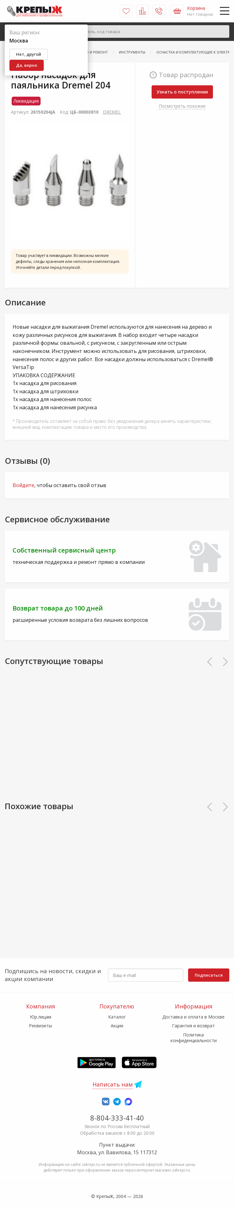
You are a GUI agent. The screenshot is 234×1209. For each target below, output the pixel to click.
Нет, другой (28, 54)
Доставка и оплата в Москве (193, 1017)
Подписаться (209, 975)
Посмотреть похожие (182, 106)
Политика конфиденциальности (193, 1037)
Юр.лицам (40, 1017)
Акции (117, 1026)
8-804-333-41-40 (117, 1117)
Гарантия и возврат (193, 1026)
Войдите (23, 485)
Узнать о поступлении (182, 92)
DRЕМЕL (112, 112)
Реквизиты (40, 1026)
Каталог (117, 1017)
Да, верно (26, 65)
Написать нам (112, 1084)
